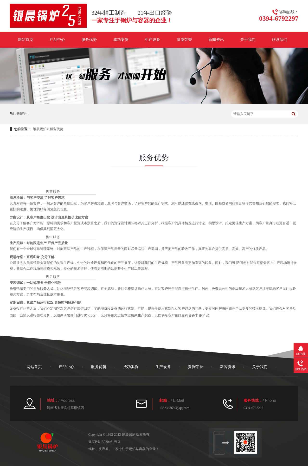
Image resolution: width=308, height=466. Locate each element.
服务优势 (89, 40)
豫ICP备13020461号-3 (104, 442)
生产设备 (152, 40)
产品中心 (57, 40)
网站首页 (25, 40)
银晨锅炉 (39, 129)
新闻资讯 (216, 40)
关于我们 (248, 40)
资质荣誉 (184, 40)
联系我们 (279, 40)
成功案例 (120, 40)
